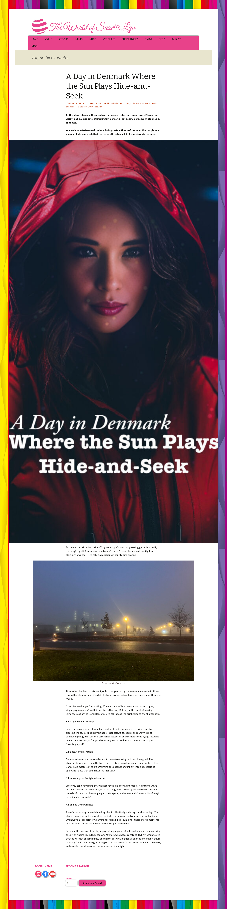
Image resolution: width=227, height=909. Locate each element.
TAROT (148, 39)
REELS (162, 39)
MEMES (79, 39)
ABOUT (48, 39)
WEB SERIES (109, 39)
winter (145, 103)
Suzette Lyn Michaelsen (91, 106)
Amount (69, 878)
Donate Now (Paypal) (92, 883)
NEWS (35, 46)
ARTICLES (64, 39)
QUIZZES (176, 39)
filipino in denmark (115, 103)
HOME (35, 39)
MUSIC (92, 39)
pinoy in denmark (133, 103)
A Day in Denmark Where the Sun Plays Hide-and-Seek (110, 86)
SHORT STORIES (130, 39)
